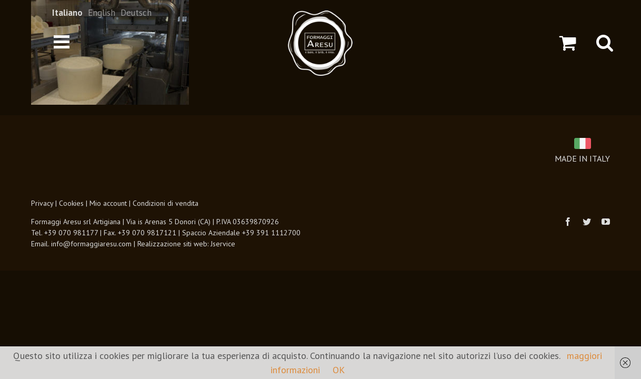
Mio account (108, 203)
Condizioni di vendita (165, 203)
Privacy (42, 203)
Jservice (223, 243)
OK (339, 370)
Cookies (71, 203)
